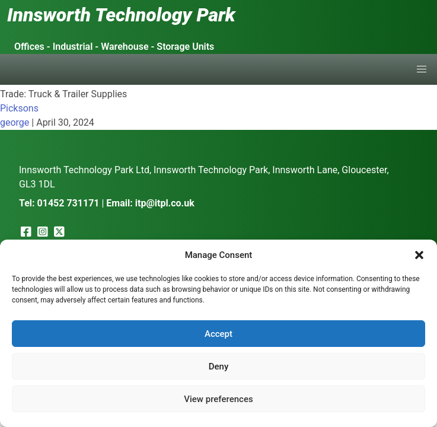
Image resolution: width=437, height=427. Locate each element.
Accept (218, 334)
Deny (219, 366)
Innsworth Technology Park (121, 15)
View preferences (218, 399)
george (14, 122)
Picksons (19, 108)
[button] (419, 255)
